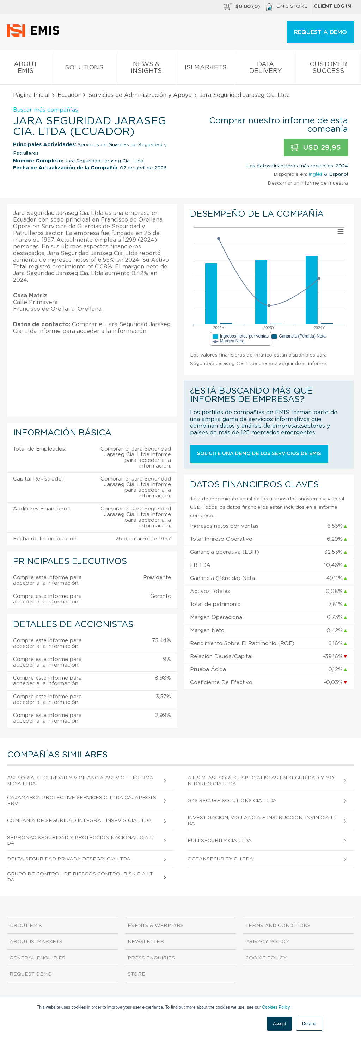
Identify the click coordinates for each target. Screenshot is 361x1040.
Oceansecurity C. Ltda (220, 858)
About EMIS (25, 69)
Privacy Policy (267, 941)
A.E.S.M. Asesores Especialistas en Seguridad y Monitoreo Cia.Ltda (261, 780)
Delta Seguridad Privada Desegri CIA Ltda (68, 858)
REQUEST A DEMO (320, 32)
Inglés (315, 174)
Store (136, 974)
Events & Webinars (156, 925)
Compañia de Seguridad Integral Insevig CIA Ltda (79, 820)
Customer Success (328, 69)
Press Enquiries (151, 957)
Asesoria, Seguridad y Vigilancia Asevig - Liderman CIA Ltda (80, 780)
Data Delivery (265, 69)
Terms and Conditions (278, 925)
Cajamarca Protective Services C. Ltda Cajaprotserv (81, 800)
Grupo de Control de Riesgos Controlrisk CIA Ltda (80, 877)
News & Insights (146, 69)
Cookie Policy (266, 957)
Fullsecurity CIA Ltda (220, 840)
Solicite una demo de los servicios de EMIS (259, 453)
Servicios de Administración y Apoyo (140, 95)
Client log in (332, 6)
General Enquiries (37, 957)
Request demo (31, 974)
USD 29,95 (316, 147)
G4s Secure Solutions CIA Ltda (232, 800)
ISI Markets (205, 68)
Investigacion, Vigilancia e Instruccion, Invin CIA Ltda (262, 820)
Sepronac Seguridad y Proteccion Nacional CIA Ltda (81, 840)
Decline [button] (309, 1023)
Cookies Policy (275, 1007)
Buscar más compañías (45, 110)
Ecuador (68, 95)
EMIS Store (287, 7)
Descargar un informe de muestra (308, 183)
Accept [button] (279, 1023)
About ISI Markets (36, 941)
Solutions (84, 68)
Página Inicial (31, 95)
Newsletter (146, 941)
